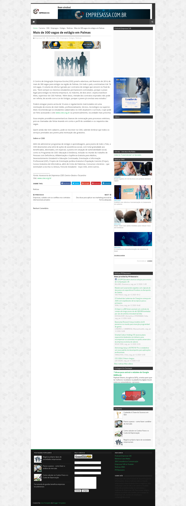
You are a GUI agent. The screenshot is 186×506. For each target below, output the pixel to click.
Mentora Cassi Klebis (122, 458)
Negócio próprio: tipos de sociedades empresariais (137, 440)
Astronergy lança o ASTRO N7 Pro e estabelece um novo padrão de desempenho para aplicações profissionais (133, 350)
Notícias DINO (120, 467)
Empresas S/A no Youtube (124, 464)
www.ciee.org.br (63, 113)
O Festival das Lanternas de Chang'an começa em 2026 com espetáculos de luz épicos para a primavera (133, 300)
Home (35, 28)
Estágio (62, 28)
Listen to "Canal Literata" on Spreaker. (127, 155)
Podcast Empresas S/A (123, 456)
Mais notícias (119, 363)
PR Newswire (120, 470)
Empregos (54, 28)
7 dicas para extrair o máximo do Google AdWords (131, 373)
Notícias (70, 28)
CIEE (47, 28)
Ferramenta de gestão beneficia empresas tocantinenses (49, 485)
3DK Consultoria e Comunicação (126, 461)
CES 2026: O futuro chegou (124, 358)
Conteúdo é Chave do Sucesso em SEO (136, 413)
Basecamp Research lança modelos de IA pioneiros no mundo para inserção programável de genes (132, 324)
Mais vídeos (128, 363)
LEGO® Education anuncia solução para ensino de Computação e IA (133, 280)
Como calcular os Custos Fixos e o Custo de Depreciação (136, 431)
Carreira (42, 28)
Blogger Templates (59, 503)
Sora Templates (46, 503)
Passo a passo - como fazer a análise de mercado (137, 422)
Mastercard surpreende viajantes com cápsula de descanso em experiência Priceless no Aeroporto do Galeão (133, 290)
